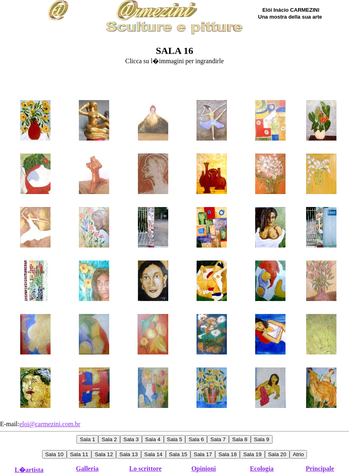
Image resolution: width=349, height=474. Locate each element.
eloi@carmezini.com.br (49, 424)
